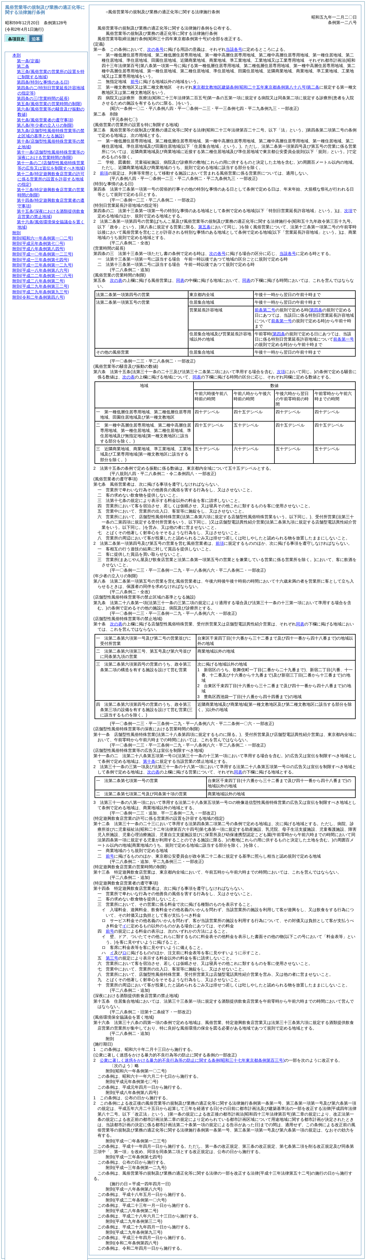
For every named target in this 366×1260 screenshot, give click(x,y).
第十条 (149, 761)
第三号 (112, 958)
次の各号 (155, 49)
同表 (180, 280)
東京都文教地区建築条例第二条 (256, 87)
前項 (104, 173)
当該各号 (234, 49)
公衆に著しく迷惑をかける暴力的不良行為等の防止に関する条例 (192, 1060)
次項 (348, 210)
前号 (135, 81)
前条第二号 (265, 310)
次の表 (116, 280)
